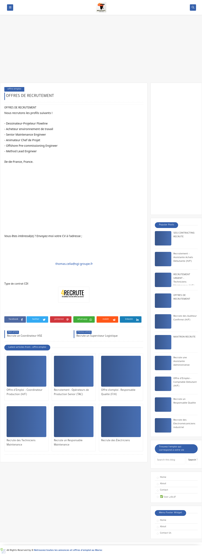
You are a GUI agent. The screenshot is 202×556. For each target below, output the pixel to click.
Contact (164, 490)
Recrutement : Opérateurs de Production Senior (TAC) (71, 392)
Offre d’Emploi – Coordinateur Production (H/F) (24, 392)
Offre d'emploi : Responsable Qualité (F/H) (118, 392)
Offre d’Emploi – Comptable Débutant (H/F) (185, 382)
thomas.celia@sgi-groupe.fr (74, 264)
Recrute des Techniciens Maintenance (21, 443)
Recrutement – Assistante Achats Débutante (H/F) (183, 258)
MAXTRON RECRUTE (184, 337)
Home (163, 477)
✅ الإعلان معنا (168, 497)
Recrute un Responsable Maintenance (68, 443)
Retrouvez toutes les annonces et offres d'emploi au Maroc (68, 550)
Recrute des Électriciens (115, 440)
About (163, 484)
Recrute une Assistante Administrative (181, 362)
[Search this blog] (170, 460)
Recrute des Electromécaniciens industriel (184, 424)
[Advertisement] (101, 51)
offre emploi (14, 89)
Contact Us (165, 533)
